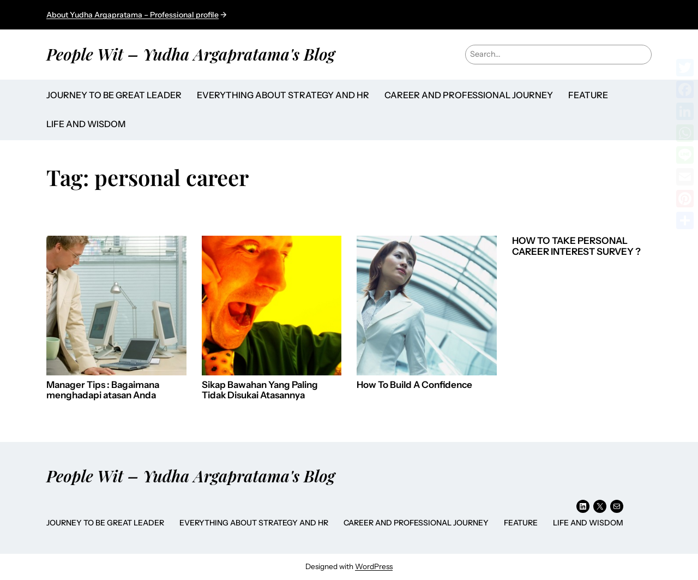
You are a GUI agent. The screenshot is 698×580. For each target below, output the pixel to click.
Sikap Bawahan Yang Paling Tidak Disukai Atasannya (260, 390)
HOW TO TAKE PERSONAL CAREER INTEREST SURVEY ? (576, 246)
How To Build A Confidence (414, 385)
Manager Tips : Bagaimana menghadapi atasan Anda (102, 390)
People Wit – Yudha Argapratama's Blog (190, 53)
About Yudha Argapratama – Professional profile (132, 15)
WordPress (374, 566)
